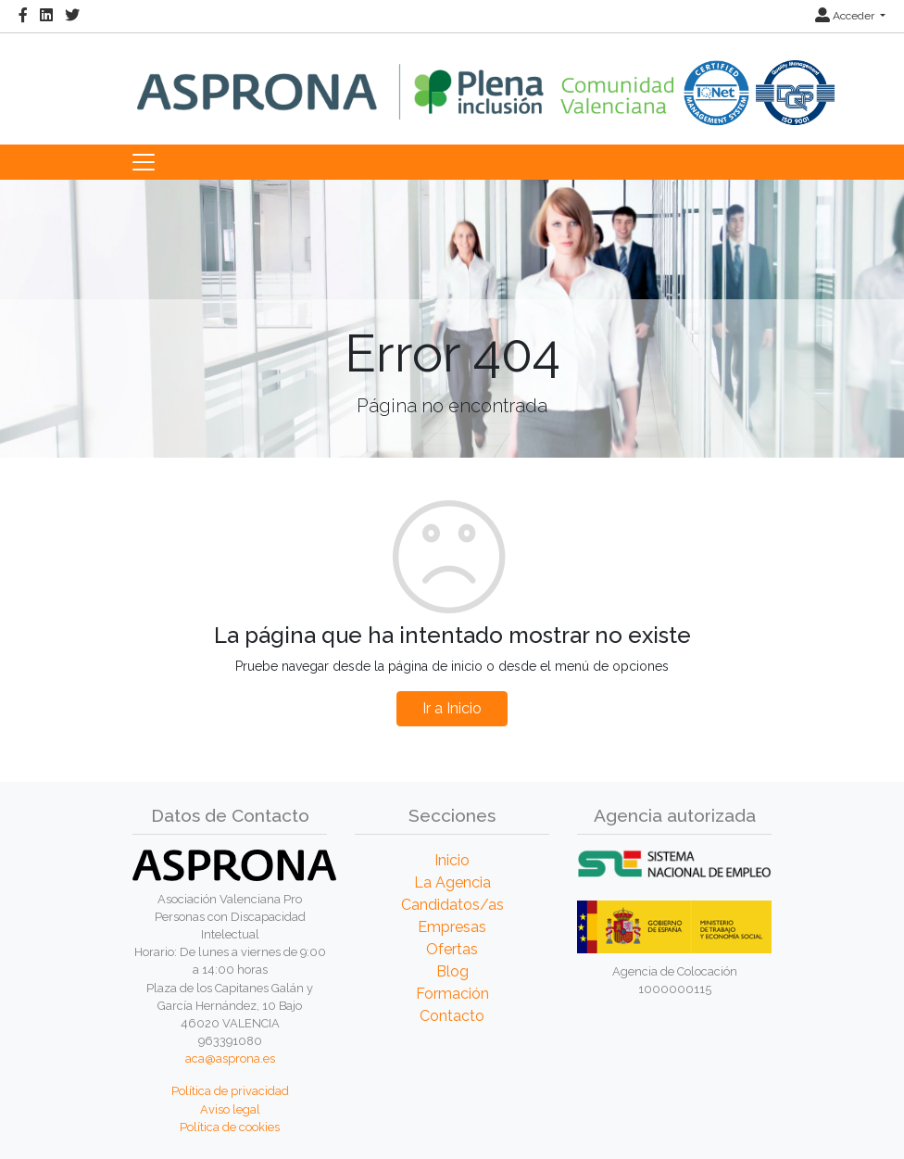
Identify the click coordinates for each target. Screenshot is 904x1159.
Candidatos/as (452, 904)
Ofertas (452, 949)
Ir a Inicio (452, 708)
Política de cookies (230, 1127)
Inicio (452, 860)
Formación (452, 993)
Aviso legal (230, 1109)
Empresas (452, 927)
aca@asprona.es (230, 1058)
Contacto (452, 1016)
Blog (452, 971)
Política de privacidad (230, 1091)
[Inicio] (485, 79)
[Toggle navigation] (144, 162)
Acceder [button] (846, 15)
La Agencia (452, 882)
